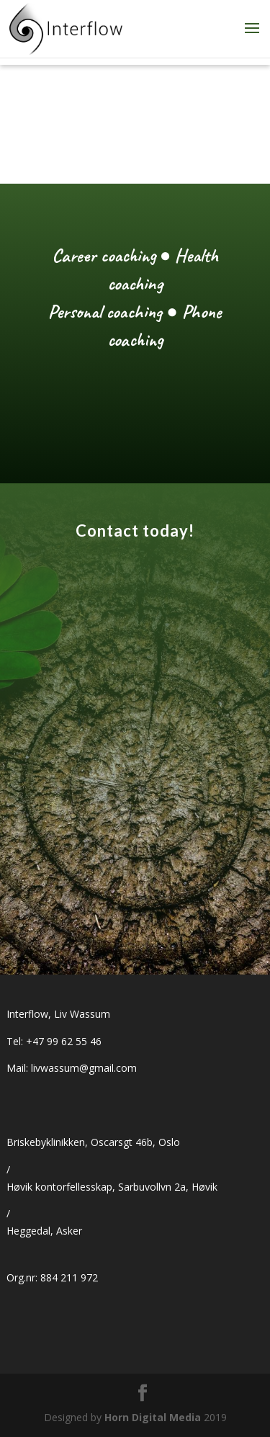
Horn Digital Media (152, 1417)
